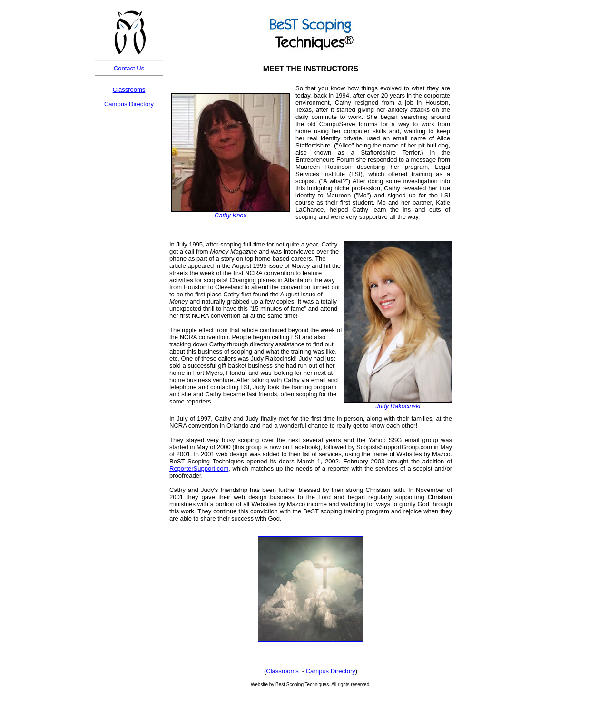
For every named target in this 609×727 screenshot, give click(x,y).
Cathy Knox (230, 215)
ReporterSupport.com (198, 468)
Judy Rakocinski (398, 406)
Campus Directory (129, 104)
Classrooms (129, 89)
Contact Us (129, 68)
